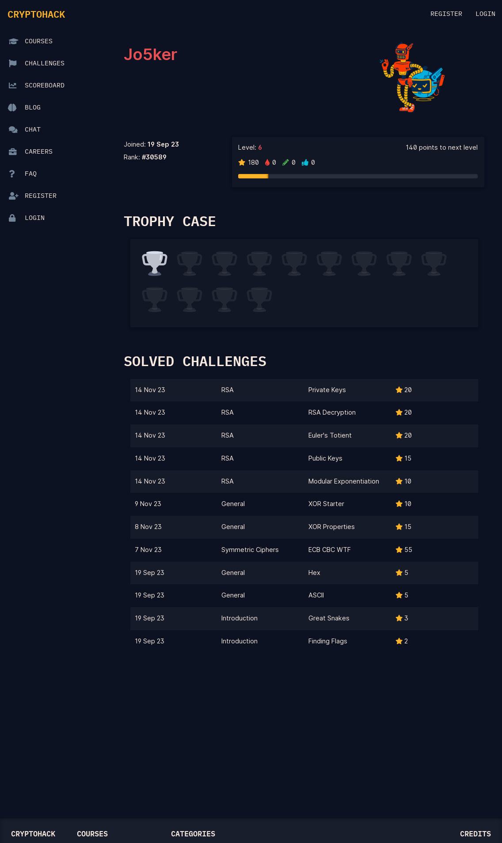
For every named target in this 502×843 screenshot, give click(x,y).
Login (485, 14)
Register (446, 14)
